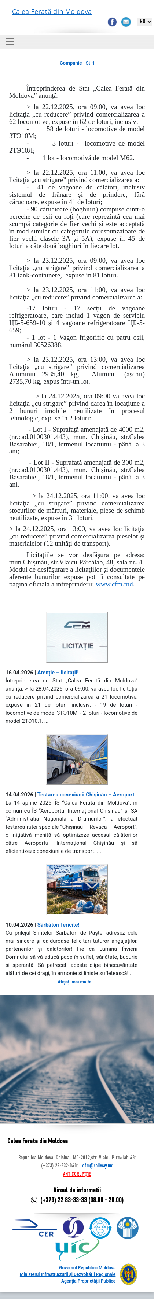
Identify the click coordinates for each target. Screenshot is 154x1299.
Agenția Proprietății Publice (88, 1281)
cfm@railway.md (97, 1166)
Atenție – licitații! (58, 672)
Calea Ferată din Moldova (52, 11)
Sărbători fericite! (58, 924)
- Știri (77, 63)
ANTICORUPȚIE (77, 1174)
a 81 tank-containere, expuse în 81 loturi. (77, 271)
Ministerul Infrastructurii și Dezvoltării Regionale (67, 1274)
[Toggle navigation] (10, 42)
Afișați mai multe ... (77, 982)
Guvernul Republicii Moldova (87, 1267)
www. (114, 584)
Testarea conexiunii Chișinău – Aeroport (86, 794)
